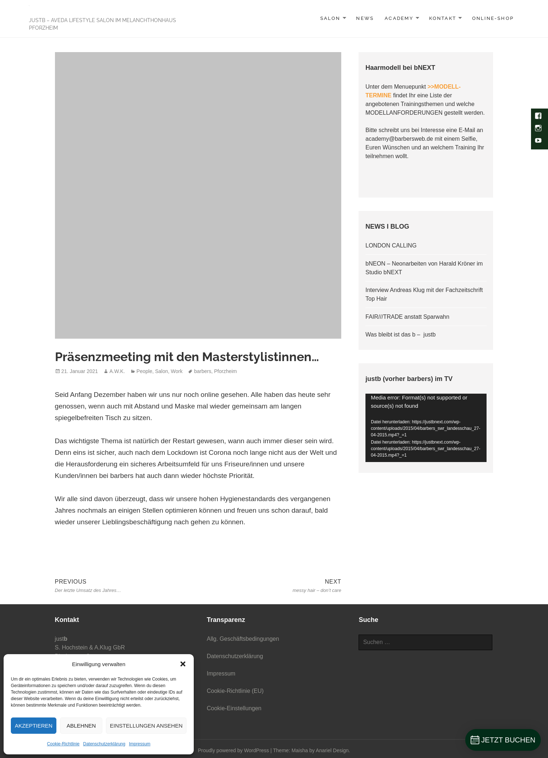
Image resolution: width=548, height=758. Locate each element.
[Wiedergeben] (376, 454)
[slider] (420, 455)
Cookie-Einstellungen (234, 708)
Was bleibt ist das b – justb (400, 334)
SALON (330, 18)
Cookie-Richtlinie (63, 743)
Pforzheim (225, 371)
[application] (426, 428)
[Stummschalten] (467, 454)
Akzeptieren (33, 726)
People (145, 371)
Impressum (139, 743)
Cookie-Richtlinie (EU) (235, 691)
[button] (183, 664)
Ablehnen (81, 726)
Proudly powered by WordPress (233, 750)
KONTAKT (442, 18)
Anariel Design (332, 750)
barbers (202, 371)
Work (177, 371)
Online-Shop (493, 18)
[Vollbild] (479, 454)
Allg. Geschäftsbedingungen (243, 639)
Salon (161, 371)
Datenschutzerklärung (104, 743)
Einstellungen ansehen (146, 726)
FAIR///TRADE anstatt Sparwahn (407, 317)
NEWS (365, 18)
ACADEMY (399, 18)
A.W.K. (117, 371)
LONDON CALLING (390, 245)
